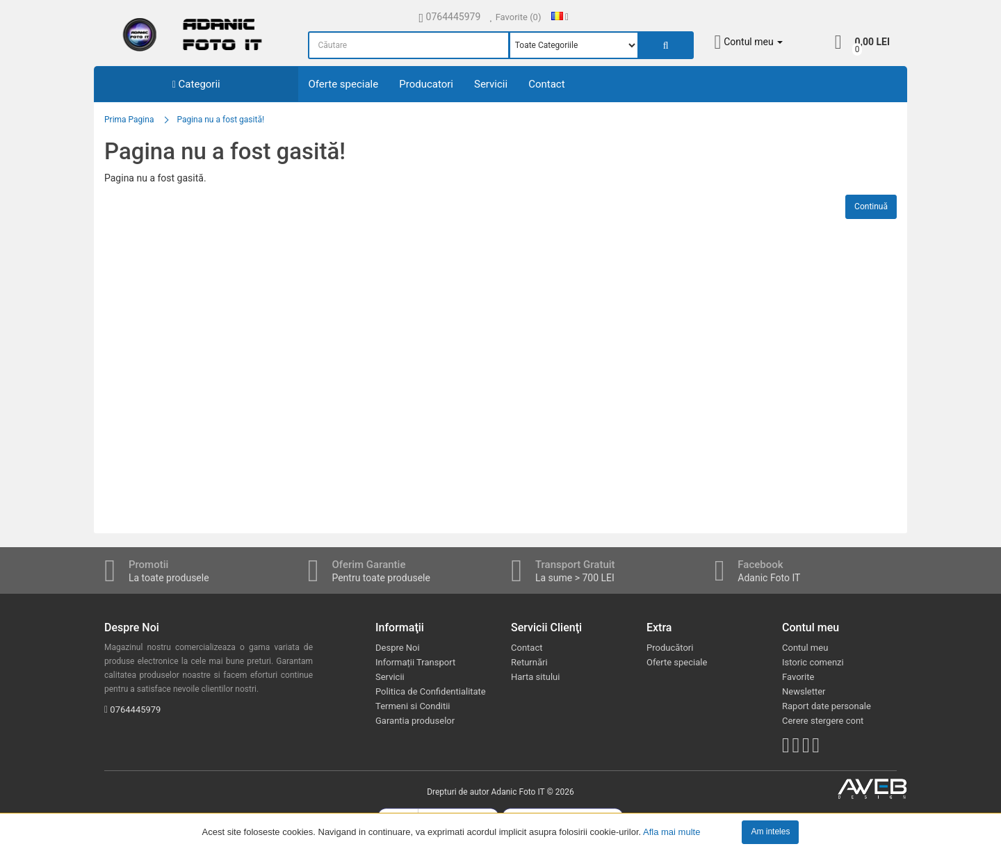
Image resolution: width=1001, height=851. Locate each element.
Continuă (871, 206)
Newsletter (804, 691)
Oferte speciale (344, 84)
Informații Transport (415, 662)
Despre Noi (397, 647)
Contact (546, 84)
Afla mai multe (671, 831)
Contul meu (805, 647)
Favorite (798, 677)
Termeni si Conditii (412, 706)
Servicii (490, 84)
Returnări (529, 662)
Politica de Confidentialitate (430, 691)
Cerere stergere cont (822, 720)
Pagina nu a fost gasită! (220, 119)
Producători (669, 647)
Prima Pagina (129, 119)
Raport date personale (826, 706)
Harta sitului (535, 677)
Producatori (426, 84)
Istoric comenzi (813, 662)
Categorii (196, 84)
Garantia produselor (415, 720)
